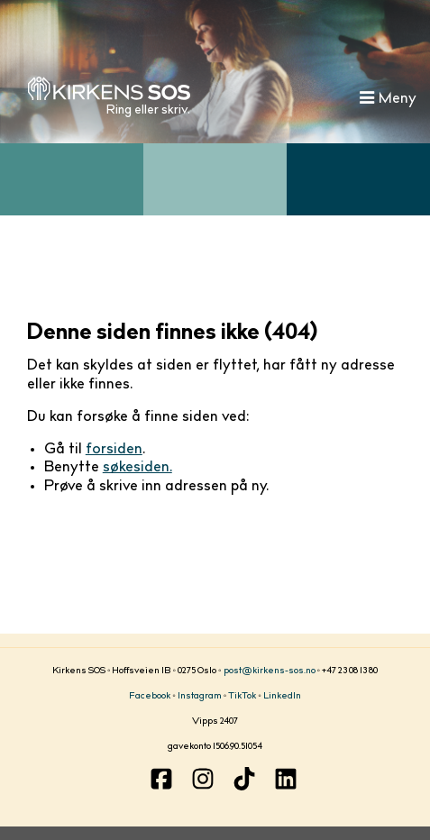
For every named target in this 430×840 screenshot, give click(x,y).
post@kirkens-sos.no (270, 671)
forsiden (114, 450)
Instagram (200, 696)
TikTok (242, 696)
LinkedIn (282, 696)
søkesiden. (137, 468)
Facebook (149, 696)
